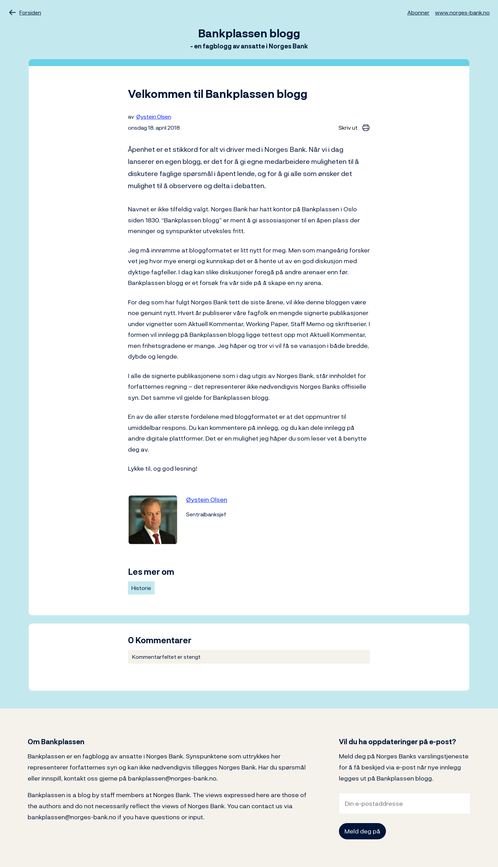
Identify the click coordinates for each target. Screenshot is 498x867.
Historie (141, 588)
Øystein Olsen (153, 116)
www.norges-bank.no (462, 12)
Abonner (418, 12)
